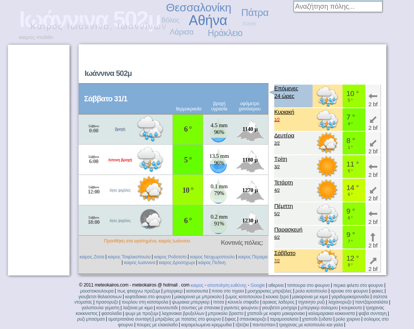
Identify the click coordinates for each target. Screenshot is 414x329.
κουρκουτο (351, 307)
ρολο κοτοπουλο (311, 291)
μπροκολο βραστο (225, 313)
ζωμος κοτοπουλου (243, 296)
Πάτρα (255, 12)
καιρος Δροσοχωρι (177, 262)
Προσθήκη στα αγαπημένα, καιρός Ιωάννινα (147, 241)
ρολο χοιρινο (348, 319)
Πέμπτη (283, 210)
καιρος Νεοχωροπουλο (212, 257)
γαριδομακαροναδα (351, 296)
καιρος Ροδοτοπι (170, 257)
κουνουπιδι (167, 307)
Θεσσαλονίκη (198, 7)
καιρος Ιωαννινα (139, 262)
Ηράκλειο (225, 33)
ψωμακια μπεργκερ (190, 302)
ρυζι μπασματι (91, 319)
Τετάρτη (283, 186)
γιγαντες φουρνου (241, 307)
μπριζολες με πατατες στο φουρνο (188, 319)
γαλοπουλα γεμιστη (100, 307)
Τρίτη (280, 163)
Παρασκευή (288, 233)
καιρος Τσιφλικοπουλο (129, 257)
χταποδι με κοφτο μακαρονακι (276, 313)
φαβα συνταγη (373, 313)
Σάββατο (284, 257)
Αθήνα (208, 20)
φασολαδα (111, 313)
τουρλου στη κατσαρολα (145, 302)
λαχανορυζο (339, 302)
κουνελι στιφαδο (243, 302)
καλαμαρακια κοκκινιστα (331, 313)
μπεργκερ (173, 291)
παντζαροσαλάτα (371, 302)
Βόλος (170, 20)
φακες (377, 291)
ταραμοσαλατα (284, 319)
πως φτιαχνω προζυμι (138, 291)
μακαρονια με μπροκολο (197, 296)
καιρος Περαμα (252, 257)
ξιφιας (230, 319)
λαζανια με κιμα (138, 307)
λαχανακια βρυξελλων (183, 313)
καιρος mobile (36, 37)
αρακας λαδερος (278, 302)
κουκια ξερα (277, 296)
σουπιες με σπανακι (200, 307)
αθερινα (275, 285)
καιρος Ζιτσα (92, 257)
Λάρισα (182, 32)
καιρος (197, 285)
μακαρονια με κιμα (310, 296)
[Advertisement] (284, 105)
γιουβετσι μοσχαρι (279, 307)
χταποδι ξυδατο (317, 319)
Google (258, 285)
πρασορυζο (107, 302)
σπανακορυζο (253, 319)
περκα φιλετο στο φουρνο (358, 285)
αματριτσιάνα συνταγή (129, 319)
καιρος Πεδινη (212, 262)
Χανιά (249, 23)
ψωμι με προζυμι (141, 313)
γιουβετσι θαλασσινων (100, 296)
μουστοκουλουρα (97, 291)
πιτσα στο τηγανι (228, 291)
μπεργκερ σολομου (319, 307)
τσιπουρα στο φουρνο (308, 285)
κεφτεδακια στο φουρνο (148, 296)
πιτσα (218, 302)
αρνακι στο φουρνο (349, 291)
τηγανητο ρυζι (311, 302)
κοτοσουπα (197, 291)
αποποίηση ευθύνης (227, 285)
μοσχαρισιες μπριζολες (270, 291)
